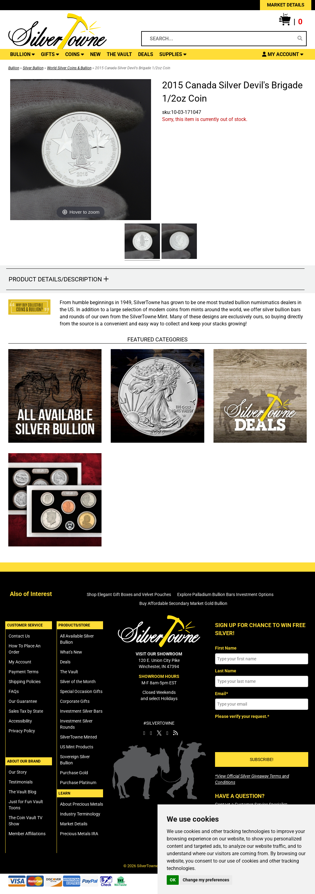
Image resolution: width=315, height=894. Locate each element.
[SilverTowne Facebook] (144, 733)
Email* (221, 693)
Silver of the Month (78, 681)
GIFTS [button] (50, 54)
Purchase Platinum (78, 782)
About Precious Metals (81, 804)
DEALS (145, 54)
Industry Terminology (80, 813)
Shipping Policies (25, 681)
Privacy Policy (22, 730)
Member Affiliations (27, 833)
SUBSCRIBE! (261, 759)
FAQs (14, 691)
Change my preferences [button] (206, 879)
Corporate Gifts (75, 701)
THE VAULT (119, 54)
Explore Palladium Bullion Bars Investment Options (225, 594)
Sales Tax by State (26, 711)
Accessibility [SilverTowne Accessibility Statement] (20, 721)
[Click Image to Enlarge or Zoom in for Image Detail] (80, 149)
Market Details (73, 823)
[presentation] (262, 733)
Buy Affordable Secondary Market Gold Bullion (183, 603)
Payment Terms (23, 671)
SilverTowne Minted (78, 737)
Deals (65, 661)
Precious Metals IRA (79, 833)
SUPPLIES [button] (172, 54)
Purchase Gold (74, 772)
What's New (71, 652)
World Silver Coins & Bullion (69, 68)
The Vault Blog (22, 791)
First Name (226, 648)
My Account (20, 661)
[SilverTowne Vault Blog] (175, 733)
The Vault (69, 671)
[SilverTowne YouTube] (167, 733)
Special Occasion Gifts (81, 691)
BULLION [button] (22, 54)
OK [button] (173, 879)
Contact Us (19, 636)
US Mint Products (76, 746)
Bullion (13, 68)
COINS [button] (74, 54)
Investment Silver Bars (81, 711)
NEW (95, 54)
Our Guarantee (23, 701)
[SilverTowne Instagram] (151, 733)
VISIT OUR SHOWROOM (159, 653)
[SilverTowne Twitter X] (159, 733)
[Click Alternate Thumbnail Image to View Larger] (141, 242)
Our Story (18, 772)
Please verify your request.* (242, 716)
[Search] (300, 38)
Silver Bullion (33, 68)
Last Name (225, 670)
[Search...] (219, 38)
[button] (290, 22)
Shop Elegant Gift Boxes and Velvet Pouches (129, 594)
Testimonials (21, 781)
